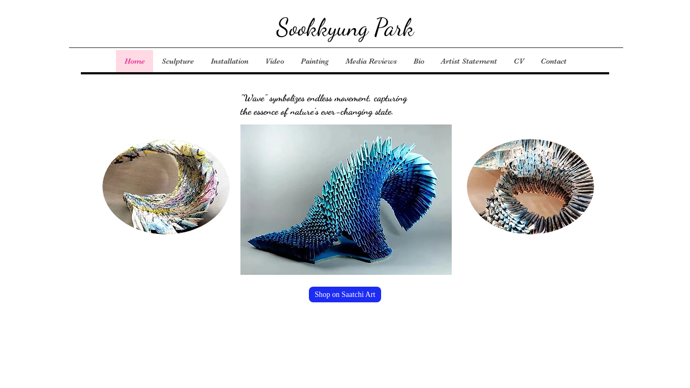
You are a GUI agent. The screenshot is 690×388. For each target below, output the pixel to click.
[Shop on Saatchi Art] (345, 294)
